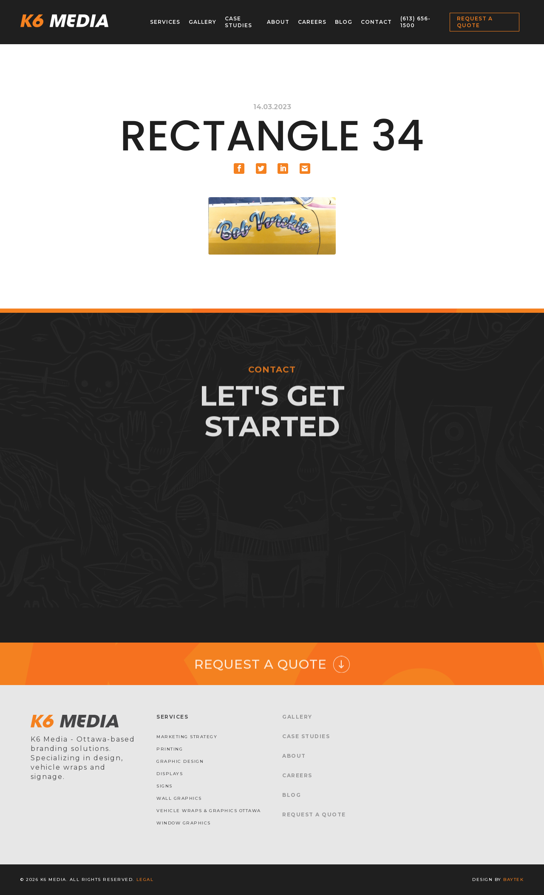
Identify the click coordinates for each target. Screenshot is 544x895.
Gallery (202, 22)
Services (165, 22)
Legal (145, 879)
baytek (513, 879)
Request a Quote (475, 21)
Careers (312, 22)
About (278, 22)
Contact (376, 22)
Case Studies (238, 21)
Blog (343, 22)
